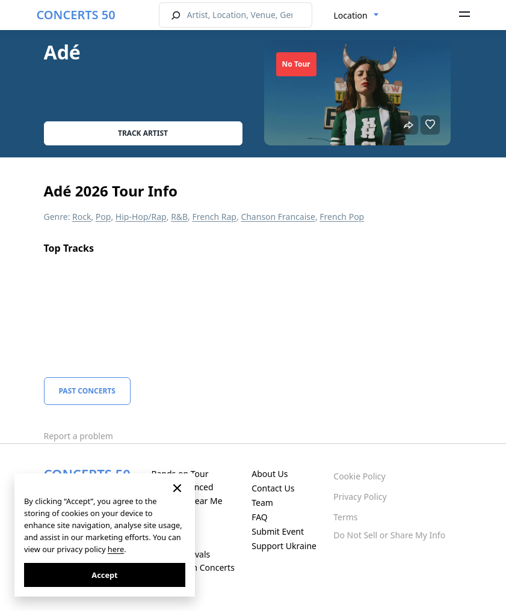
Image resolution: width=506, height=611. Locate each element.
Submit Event (277, 531)
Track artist (143, 133)
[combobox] (356, 16)
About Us (269, 473)
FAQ (259, 517)
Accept (104, 575)
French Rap (214, 216)
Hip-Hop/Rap (141, 216)
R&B (179, 216)
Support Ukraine (283, 546)
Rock (81, 216)
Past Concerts (87, 391)
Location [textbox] (351, 15)
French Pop (341, 216)
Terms (345, 517)
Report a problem (78, 436)
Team (262, 502)
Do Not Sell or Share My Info (389, 535)
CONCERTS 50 (76, 15)
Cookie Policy (359, 476)
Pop (103, 216)
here (116, 549)
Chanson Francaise (278, 216)
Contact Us (272, 488)
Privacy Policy (359, 496)
